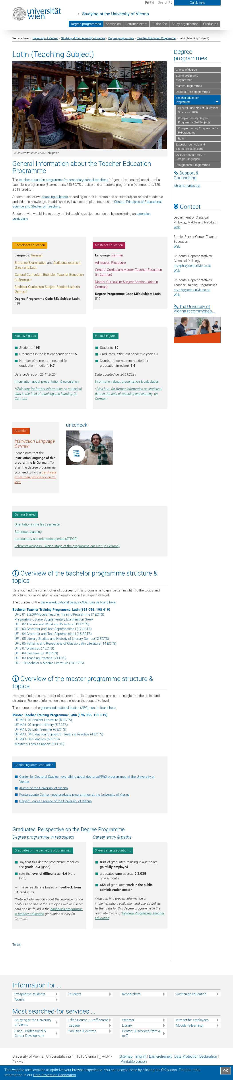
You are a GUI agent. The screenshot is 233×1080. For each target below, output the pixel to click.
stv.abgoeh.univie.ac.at (192, 290)
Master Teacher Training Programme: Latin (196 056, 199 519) (59, 715)
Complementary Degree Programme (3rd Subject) (194, 120)
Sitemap (126, 1056)
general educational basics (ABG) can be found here (78, 602)
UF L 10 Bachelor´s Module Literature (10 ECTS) (49, 663)
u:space (74, 1026)
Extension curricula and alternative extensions (190, 146)
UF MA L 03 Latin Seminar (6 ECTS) (40, 729)
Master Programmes (189, 85)
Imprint (140, 1056)
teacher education (31, 914)
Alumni (19, 1000)
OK (225, 1071)
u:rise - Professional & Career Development (30, 1033)
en (149, 3)
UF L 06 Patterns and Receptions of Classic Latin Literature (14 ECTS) (65, 644)
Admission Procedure (110, 263)
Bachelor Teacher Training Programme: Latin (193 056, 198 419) (61, 610)
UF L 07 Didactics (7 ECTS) (34, 648)
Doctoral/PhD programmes (193, 91)
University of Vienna (45, 38)
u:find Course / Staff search (88, 1020)
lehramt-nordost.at (187, 186)
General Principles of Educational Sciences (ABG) (198, 110)
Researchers (131, 994)
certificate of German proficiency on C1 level (35, 477)
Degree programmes (86, 24)
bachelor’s (58, 909)
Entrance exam (136, 24)
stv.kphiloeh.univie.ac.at (192, 266)
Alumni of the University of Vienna (43, 788)
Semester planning (28, 532)
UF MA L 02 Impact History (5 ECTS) (41, 725)
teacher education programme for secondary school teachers (63, 180)
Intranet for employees (192, 1020)
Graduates (210, 24)
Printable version (134, 1061)
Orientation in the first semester (38, 524)
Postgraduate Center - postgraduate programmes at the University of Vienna (74, 795)
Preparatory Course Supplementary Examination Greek (54, 619)
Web (177, 227)
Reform (182, 138)
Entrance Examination (30, 263)
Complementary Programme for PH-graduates (198, 130)
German (37, 255)
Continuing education (191, 994)
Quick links (197, 3)
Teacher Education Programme (156, 38)
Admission (113, 24)
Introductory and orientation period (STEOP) (46, 539)
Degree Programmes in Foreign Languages (190, 157)
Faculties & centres (82, 1031)
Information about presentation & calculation (47, 382)
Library (127, 1026)
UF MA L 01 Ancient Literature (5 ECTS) (43, 720)
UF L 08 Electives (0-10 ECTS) (36, 653)
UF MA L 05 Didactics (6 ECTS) (37, 739)
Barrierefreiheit (160, 1056)
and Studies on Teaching (42, 206)
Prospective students (30, 994)
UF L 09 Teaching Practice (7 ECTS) (40, 658)
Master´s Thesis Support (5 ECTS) (39, 744)
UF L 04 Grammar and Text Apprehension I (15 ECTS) (53, 634)
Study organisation (185, 24)
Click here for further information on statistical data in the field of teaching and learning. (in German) (48, 394)
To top (16, 945)
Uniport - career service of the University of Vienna (55, 801)
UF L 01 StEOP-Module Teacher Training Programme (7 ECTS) (59, 615)
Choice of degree (186, 69)
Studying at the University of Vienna (115, 14)
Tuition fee (159, 24)
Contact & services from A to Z (141, 1033)
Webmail (128, 1020)
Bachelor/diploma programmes (187, 77)
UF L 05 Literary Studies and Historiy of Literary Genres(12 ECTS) (62, 639)
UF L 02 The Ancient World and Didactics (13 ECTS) (52, 624)
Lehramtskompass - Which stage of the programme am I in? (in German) (67, 546)
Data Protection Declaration (195, 1056)
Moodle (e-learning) (190, 1026)
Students (75, 994)
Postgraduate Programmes (193, 165)
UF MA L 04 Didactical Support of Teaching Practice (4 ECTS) (59, 734)
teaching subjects (54, 197)
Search (165, 2)
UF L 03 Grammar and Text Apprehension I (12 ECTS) (53, 629)
